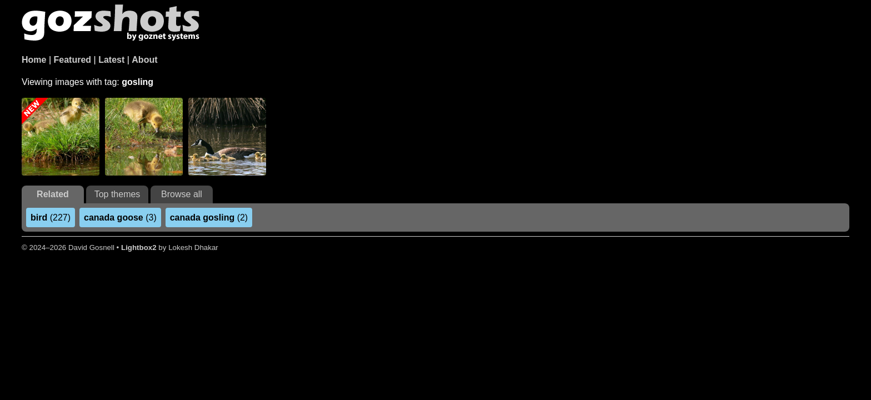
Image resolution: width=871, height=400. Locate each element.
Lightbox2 (139, 247)
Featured (73, 59)
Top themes (117, 194)
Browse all (181, 194)
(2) (209, 217)
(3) (120, 217)
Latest (111, 59)
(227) (51, 217)
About (144, 59)
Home (34, 59)
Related (53, 194)
